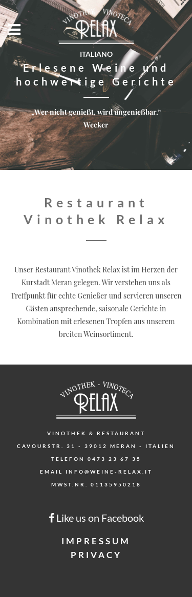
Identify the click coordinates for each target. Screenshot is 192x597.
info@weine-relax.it (109, 471)
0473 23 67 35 (114, 459)
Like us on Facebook (96, 517)
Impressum (96, 541)
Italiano (96, 54)
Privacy (96, 554)
